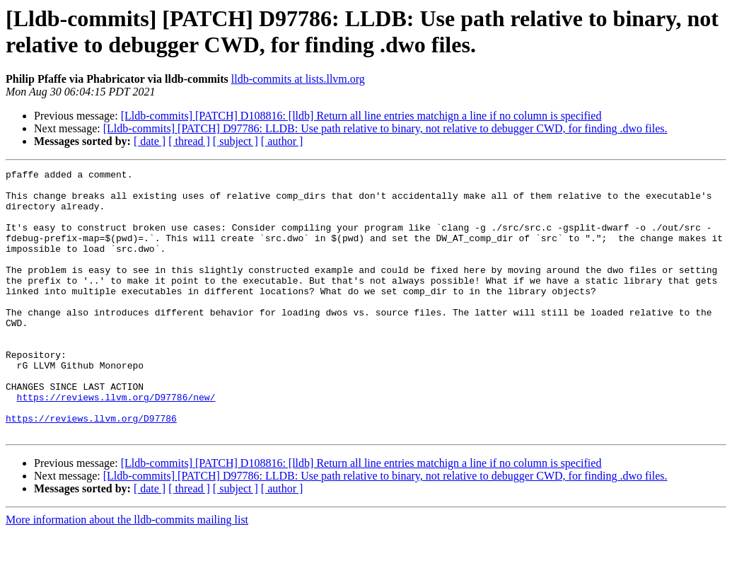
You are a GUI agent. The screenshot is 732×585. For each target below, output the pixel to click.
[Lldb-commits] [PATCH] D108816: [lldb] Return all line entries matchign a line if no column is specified (361, 116)
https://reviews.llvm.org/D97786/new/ (116, 443)
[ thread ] (189, 141)
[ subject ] (235, 141)
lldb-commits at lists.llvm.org (298, 79)
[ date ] (149, 141)
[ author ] (282, 141)
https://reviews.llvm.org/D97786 (91, 469)
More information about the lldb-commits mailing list (127, 573)
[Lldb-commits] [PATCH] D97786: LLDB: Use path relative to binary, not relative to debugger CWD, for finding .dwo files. (385, 128)
